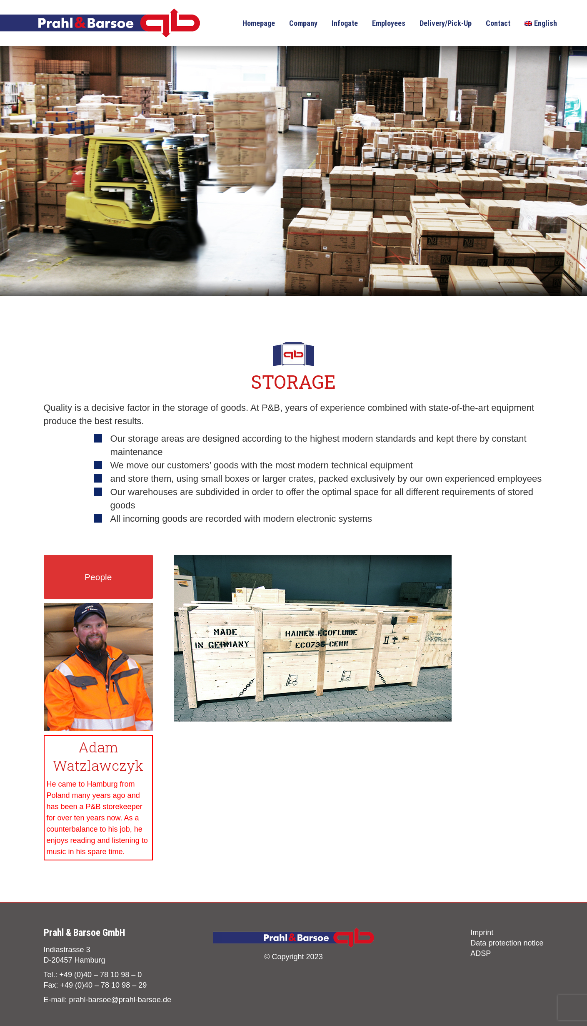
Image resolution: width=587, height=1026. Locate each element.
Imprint (481, 932)
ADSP (480, 953)
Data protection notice (506, 943)
